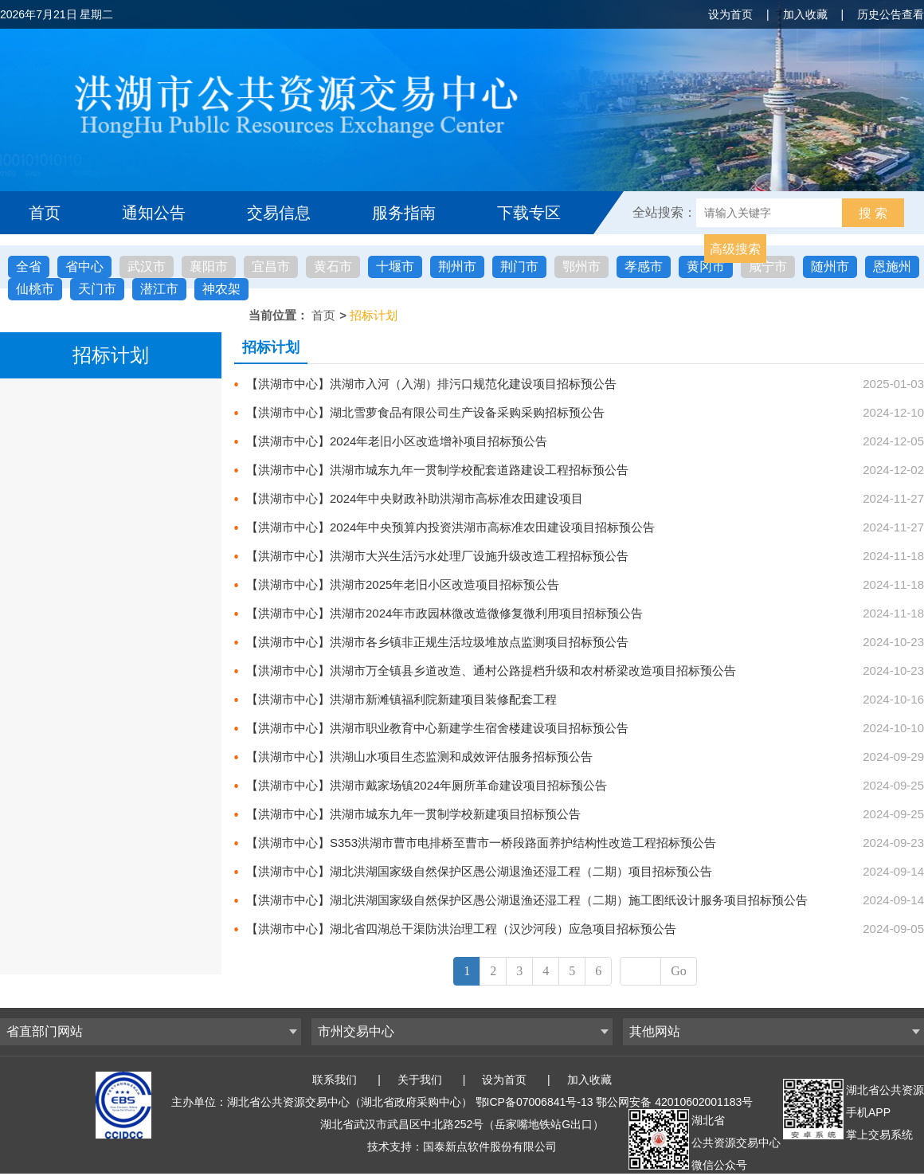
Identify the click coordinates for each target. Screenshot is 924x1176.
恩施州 (892, 266)
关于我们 (419, 1079)
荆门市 (519, 266)
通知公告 (154, 212)
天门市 (97, 289)
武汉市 (146, 266)
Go (679, 971)
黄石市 (333, 266)
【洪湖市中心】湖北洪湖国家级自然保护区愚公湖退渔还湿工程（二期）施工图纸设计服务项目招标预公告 (527, 900)
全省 (28, 266)
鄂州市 (581, 266)
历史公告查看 (890, 14)
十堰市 (395, 266)
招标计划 (373, 315)
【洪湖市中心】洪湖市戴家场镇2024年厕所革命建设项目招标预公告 (426, 785)
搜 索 (873, 213)
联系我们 (334, 1079)
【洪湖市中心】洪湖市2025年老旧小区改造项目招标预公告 (402, 584)
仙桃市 (35, 289)
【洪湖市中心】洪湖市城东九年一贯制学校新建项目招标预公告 (413, 814)
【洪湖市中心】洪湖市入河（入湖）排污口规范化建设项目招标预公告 (431, 383)
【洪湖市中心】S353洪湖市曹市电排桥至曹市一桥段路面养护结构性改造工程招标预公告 (481, 842)
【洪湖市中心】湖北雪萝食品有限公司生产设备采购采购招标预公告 (425, 412)
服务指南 (404, 212)
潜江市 (159, 289)
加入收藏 (805, 14)
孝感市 (643, 266)
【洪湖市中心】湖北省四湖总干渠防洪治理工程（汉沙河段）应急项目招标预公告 (461, 928)
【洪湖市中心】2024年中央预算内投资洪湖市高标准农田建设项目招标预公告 (450, 527)
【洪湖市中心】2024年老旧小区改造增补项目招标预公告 (396, 441)
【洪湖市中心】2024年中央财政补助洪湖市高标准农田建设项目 (414, 498)
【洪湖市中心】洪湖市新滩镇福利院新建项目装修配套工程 (401, 699)
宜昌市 (271, 266)
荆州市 (457, 266)
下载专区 (529, 212)
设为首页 (730, 14)
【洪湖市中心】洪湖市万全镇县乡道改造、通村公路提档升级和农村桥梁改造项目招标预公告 (491, 670)
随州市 (830, 266)
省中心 (84, 266)
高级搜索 (735, 249)
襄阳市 (209, 266)
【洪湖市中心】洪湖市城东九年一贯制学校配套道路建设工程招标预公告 (437, 469)
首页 (45, 212)
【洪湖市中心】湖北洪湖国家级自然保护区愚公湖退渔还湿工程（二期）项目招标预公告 (479, 871)
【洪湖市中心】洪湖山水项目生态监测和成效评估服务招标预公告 (419, 756)
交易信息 (279, 212)
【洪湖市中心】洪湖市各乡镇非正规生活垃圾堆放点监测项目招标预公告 (437, 642)
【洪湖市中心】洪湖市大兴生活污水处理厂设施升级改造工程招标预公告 (437, 556)
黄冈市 (706, 266)
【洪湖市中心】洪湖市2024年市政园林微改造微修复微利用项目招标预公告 (444, 613)
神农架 (221, 289)
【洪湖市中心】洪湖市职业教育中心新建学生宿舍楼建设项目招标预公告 (437, 728)
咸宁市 (768, 266)
